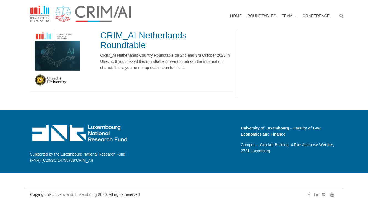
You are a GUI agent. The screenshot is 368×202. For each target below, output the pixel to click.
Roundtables (261, 16)
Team (288, 16)
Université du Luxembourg (74, 194)
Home (236, 16)
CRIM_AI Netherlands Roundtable (143, 40)
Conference (316, 16)
